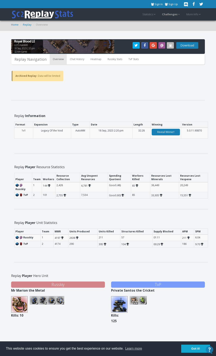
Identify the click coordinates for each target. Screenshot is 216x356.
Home (15, 24)
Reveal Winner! (165, 132)
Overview (58, 59)
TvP (158, 284)
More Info (194, 14)
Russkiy (58, 284)
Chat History (77, 59)
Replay (27, 24)
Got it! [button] (195, 348)
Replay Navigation (30, 59)
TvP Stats (133, 59)
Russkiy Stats (115, 59)
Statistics (149, 14)
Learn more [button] (133, 348)
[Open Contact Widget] (209, 350)
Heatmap (95, 59)
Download (187, 45)
